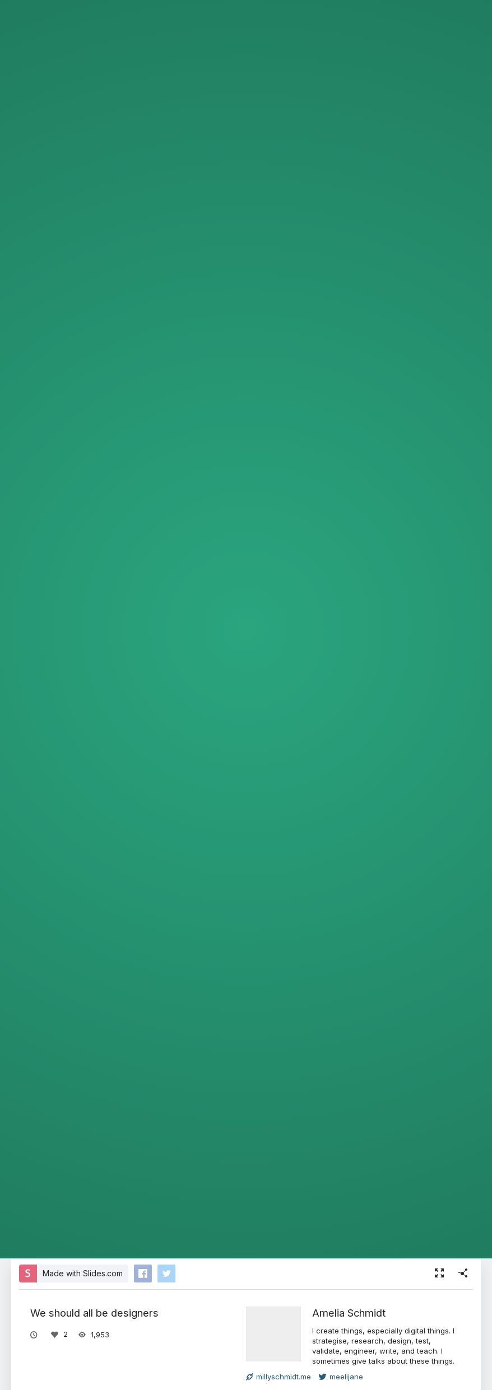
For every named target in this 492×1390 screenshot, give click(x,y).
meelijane (341, 1376)
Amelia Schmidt (349, 1313)
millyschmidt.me (278, 1376)
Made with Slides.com (83, 1273)
